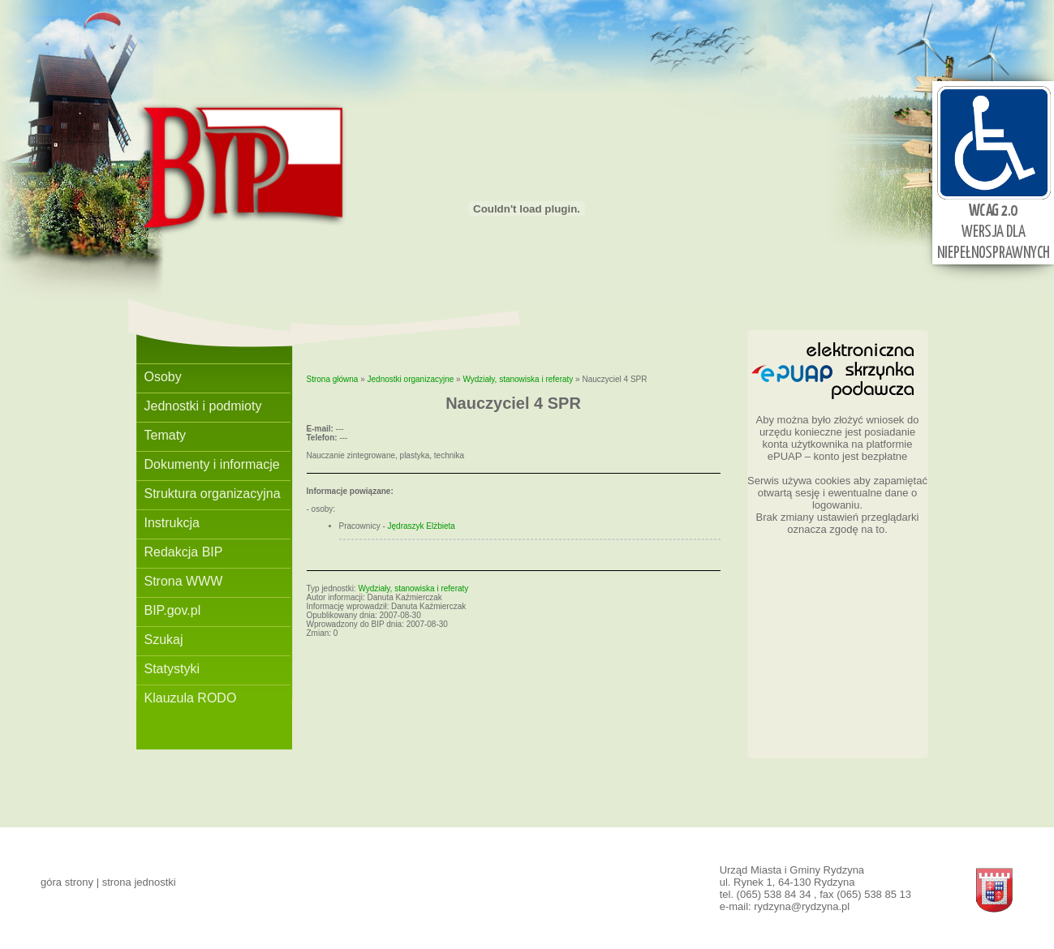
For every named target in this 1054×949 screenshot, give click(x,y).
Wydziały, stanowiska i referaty (517, 379)
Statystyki (172, 669)
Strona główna (333, 379)
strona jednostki (139, 882)
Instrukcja (172, 523)
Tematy (165, 435)
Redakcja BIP (183, 552)
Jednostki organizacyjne (411, 379)
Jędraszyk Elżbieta (421, 526)
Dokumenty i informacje (212, 464)
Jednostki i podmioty (203, 406)
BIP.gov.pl (172, 610)
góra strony (67, 882)
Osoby (163, 377)
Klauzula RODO (190, 698)
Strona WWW (183, 581)
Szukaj (163, 639)
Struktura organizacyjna (212, 493)
